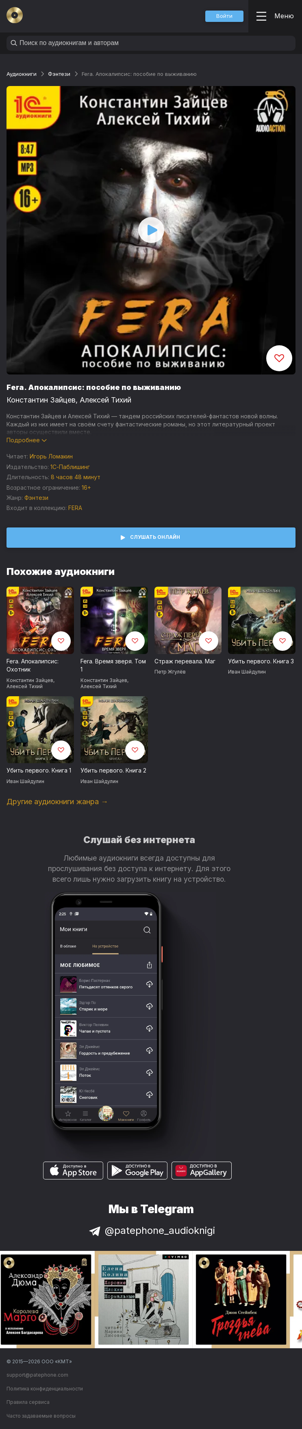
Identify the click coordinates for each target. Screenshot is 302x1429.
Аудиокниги (22, 74)
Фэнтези (59, 74)
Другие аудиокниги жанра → (57, 801)
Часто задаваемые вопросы (41, 1416)
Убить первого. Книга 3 (261, 661)
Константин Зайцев (41, 400)
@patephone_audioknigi (151, 1230)
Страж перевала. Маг (184, 661)
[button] (224, 16)
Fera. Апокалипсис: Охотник (33, 665)
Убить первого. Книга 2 (113, 770)
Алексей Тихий (105, 400)
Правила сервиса (28, 1402)
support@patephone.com (37, 1375)
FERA (75, 507)
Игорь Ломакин (51, 456)
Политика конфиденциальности (45, 1389)
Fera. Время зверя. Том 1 (113, 665)
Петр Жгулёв (170, 672)
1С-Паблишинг (70, 466)
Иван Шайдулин (247, 672)
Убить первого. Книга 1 (39, 770)
